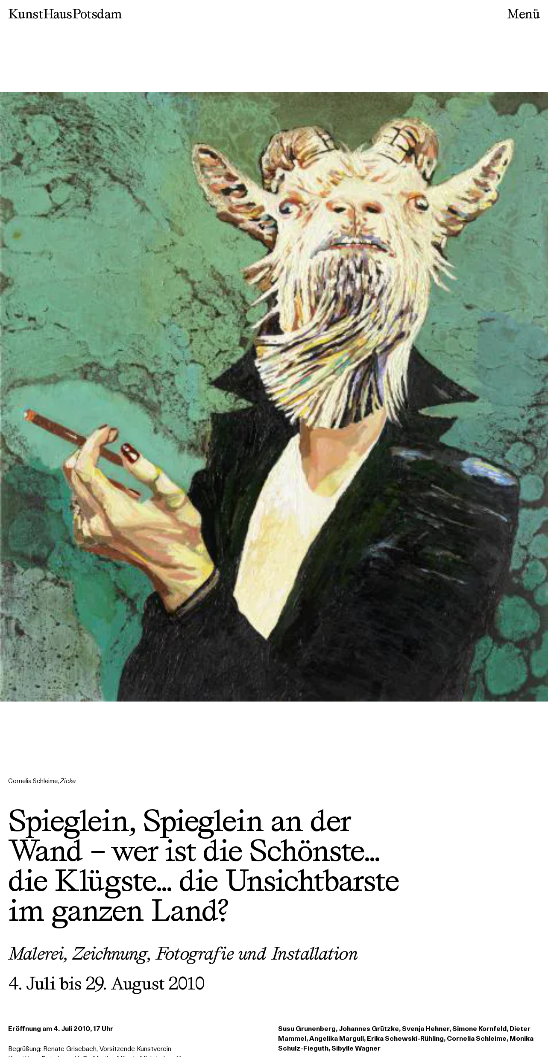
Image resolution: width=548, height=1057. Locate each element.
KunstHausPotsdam (65, 13)
